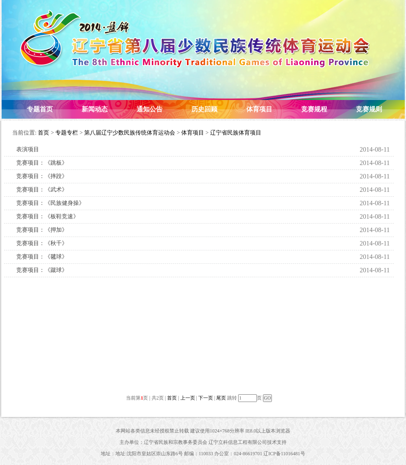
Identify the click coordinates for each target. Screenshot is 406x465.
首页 (43, 133)
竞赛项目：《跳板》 (41, 163)
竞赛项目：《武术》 (41, 190)
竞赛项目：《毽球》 (41, 257)
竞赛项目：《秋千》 (41, 243)
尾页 (221, 398)
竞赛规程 (314, 109)
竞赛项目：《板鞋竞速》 (47, 216)
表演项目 (27, 149)
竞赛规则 (369, 109)
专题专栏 (66, 133)
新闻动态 (95, 109)
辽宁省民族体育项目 (235, 133)
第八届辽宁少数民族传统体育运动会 (129, 133)
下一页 (205, 398)
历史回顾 (204, 109)
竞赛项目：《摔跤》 (41, 176)
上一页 (187, 398)
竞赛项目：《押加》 (41, 230)
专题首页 (40, 109)
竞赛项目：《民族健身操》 (50, 203)
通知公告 (150, 109)
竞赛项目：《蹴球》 (41, 270)
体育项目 (259, 109)
